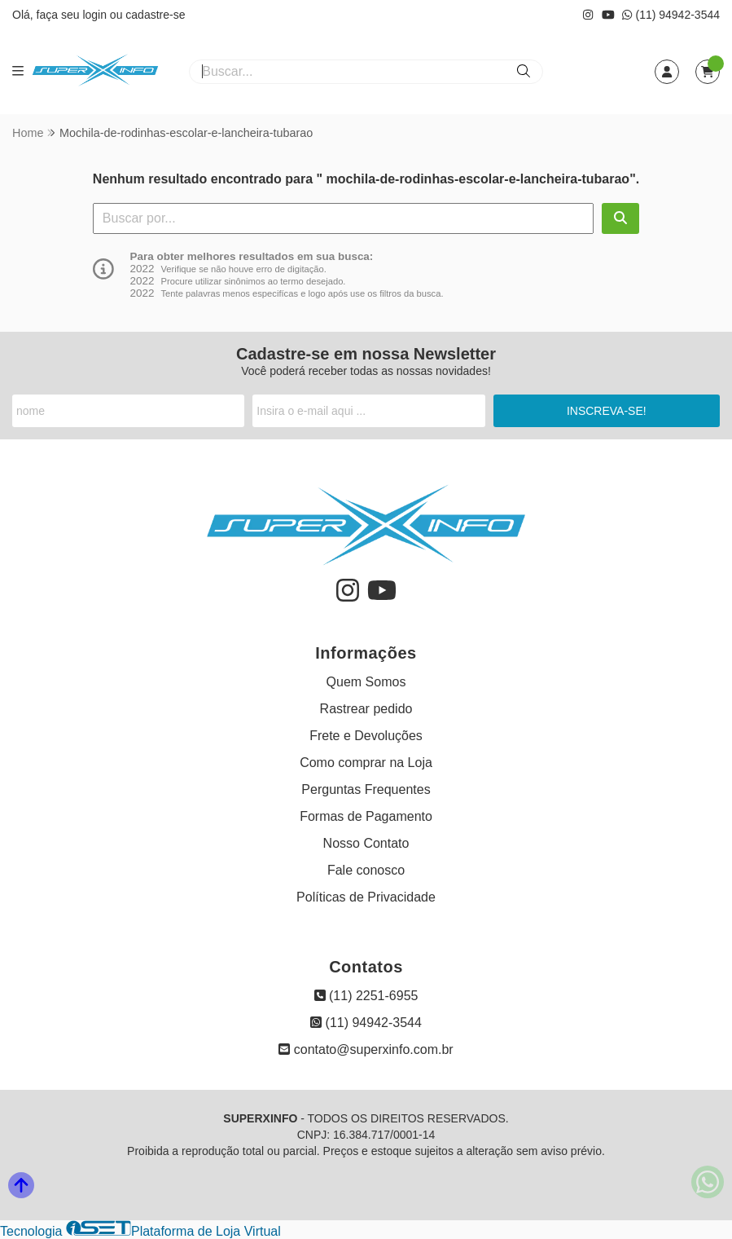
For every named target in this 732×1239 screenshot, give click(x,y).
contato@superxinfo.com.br (365, 1049)
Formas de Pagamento (366, 816)
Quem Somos (366, 682)
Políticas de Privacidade (366, 897)
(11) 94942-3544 (671, 14)
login (95, 14)
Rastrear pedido (366, 709)
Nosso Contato (366, 843)
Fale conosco (366, 870)
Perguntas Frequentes (365, 789)
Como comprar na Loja (366, 762)
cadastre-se (155, 14)
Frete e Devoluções (366, 736)
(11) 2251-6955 (366, 996)
